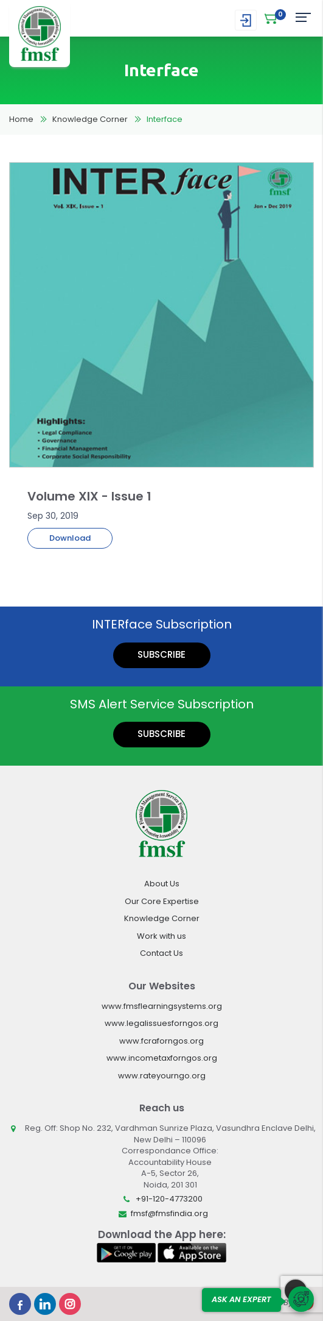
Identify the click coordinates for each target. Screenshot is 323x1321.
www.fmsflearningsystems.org (162, 1006)
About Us (161, 883)
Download (70, 538)
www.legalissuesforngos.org (161, 1023)
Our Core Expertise (162, 901)
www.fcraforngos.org (161, 1041)
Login (245, 20)
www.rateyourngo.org (162, 1075)
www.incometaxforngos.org (161, 1058)
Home (21, 119)
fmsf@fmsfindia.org (169, 1213)
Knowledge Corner (90, 119)
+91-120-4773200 (169, 1199)
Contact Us (161, 953)
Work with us (161, 936)
